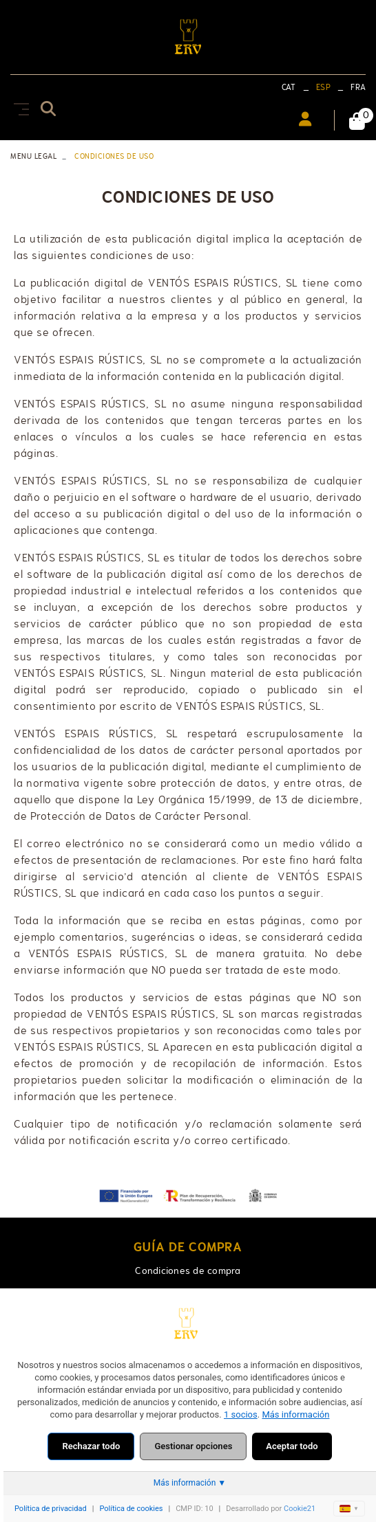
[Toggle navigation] (18, 106)
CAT (289, 87)
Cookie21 (299, 1508)
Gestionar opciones (193, 1446)
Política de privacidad (50, 1508)
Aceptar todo (291, 1446)
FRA (358, 87)
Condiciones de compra (187, 1270)
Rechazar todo (91, 1446)
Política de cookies (131, 1508)
